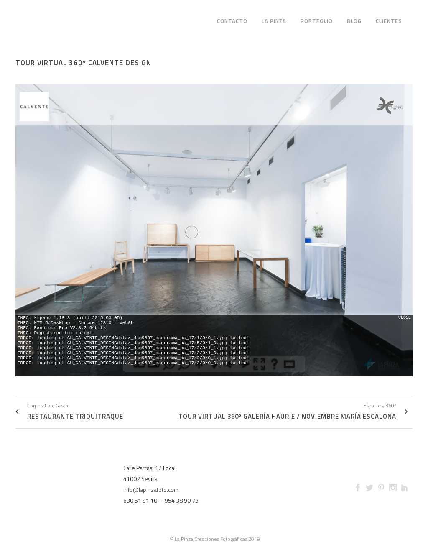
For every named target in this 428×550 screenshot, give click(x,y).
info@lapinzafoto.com (150, 489)
